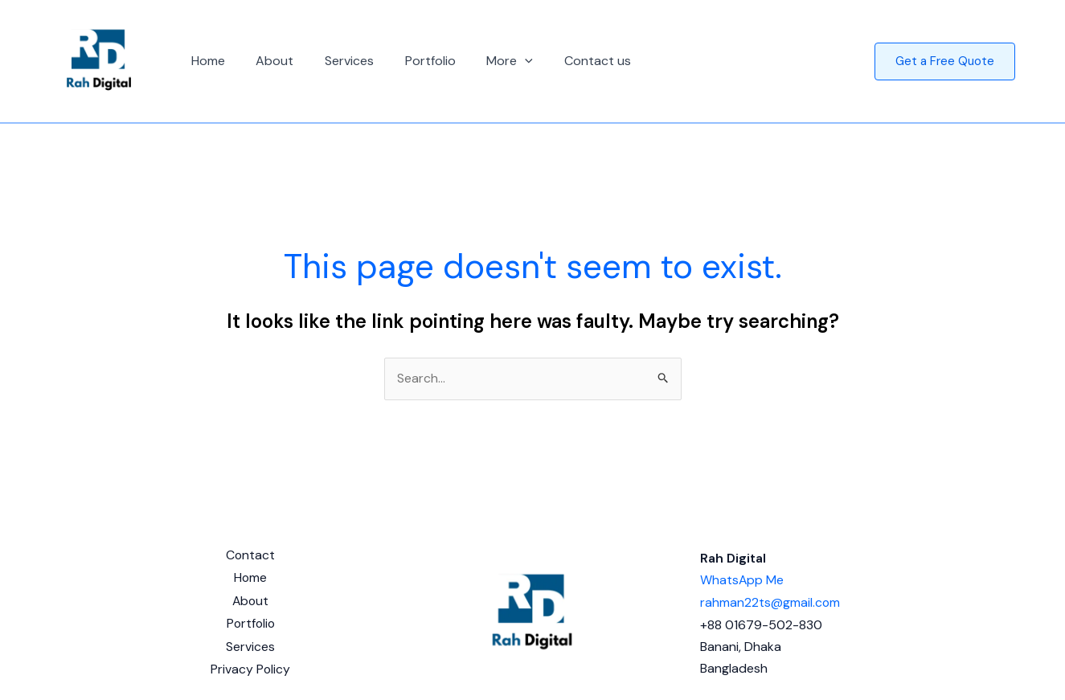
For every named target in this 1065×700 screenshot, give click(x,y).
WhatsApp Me (742, 577)
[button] (502, 61)
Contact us (568, 60)
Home (206, 60)
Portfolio (412, 60)
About (267, 60)
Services (336, 60)
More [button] (486, 61)
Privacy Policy (250, 665)
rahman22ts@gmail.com (770, 599)
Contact (250, 555)
